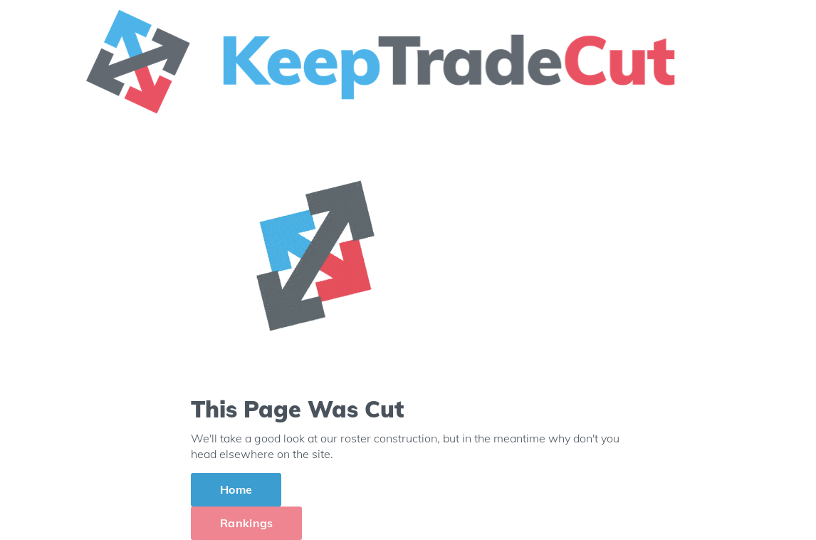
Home (236, 489)
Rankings (246, 523)
